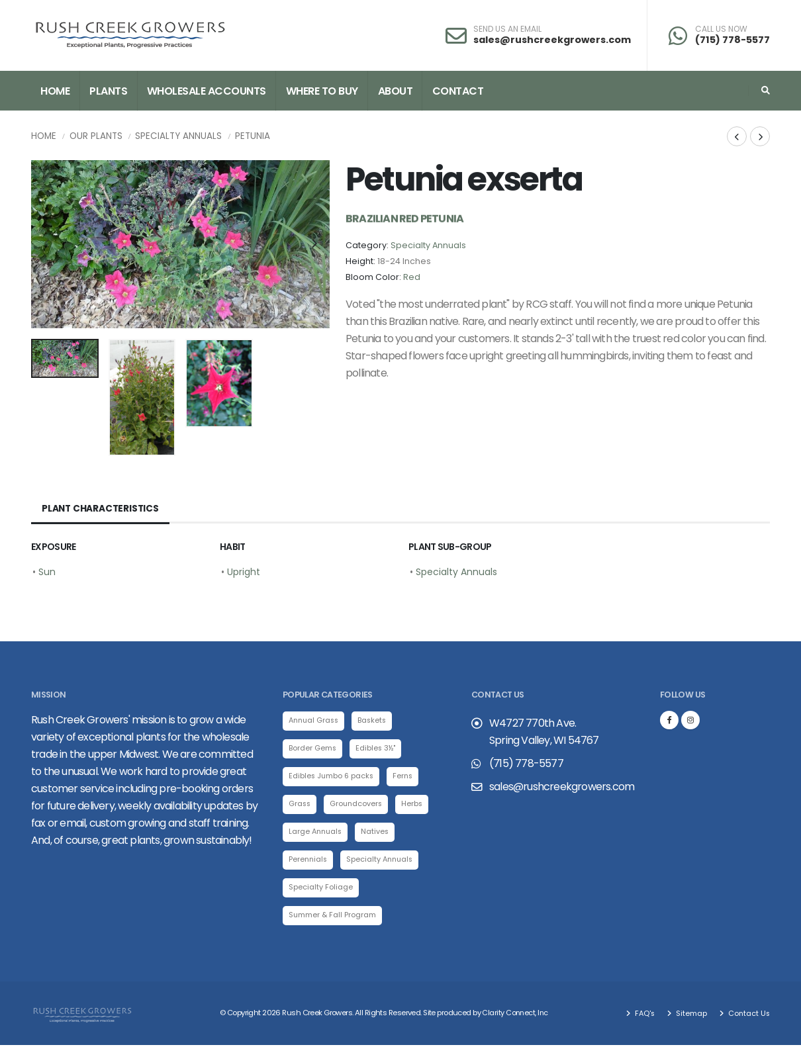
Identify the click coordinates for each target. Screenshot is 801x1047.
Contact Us (747, 1015)
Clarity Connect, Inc (515, 1015)
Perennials (309, 861)
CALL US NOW (721, 29)
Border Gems (313, 748)
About (395, 91)
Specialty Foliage (321, 889)
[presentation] (47, 244)
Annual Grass (315, 720)
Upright (243, 571)
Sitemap (689, 1015)
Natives (378, 832)
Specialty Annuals (178, 136)
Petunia (252, 136)
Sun (47, 571)
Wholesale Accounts (206, 91)
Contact (458, 91)
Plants (108, 91)
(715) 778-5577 (732, 39)
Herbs (415, 804)
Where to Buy (322, 91)
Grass (300, 804)
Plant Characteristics (102, 509)
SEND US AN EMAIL (507, 29)
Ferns (405, 777)
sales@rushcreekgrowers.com (552, 39)
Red (411, 277)
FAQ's (641, 1015)
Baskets (376, 720)
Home (55, 91)
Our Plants (96, 136)
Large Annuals (317, 832)
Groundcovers (358, 804)
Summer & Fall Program (333, 916)
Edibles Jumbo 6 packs (332, 777)
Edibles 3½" (376, 748)
